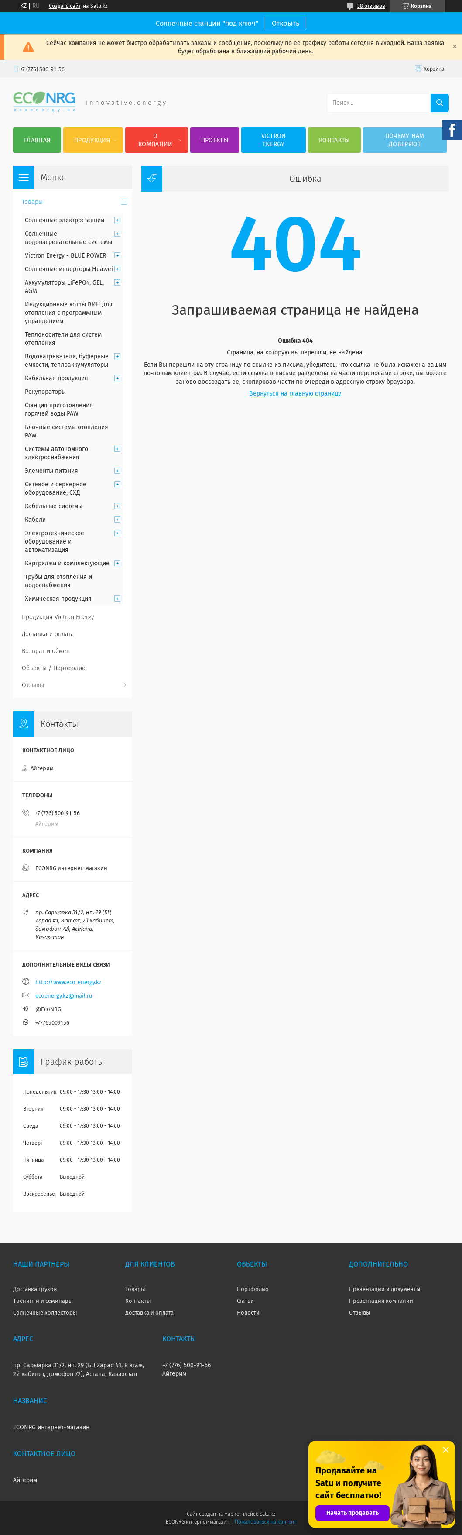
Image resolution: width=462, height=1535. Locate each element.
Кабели (35, 519)
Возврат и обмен (46, 651)
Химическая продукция (58, 598)
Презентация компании (381, 1301)
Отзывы (33, 685)
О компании (155, 140)
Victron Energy (273, 140)
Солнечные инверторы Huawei (69, 269)
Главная (37, 140)
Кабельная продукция (56, 378)
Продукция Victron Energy (58, 617)
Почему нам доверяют (404, 140)
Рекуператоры (45, 392)
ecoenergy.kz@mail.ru (63, 995)
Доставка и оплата (48, 634)
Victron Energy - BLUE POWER (65, 255)
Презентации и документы (385, 1289)
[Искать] (440, 103)
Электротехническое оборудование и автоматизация (54, 542)
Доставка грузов (35, 1289)
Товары (32, 202)
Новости (248, 1312)
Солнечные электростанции (64, 220)
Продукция (92, 140)
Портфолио (253, 1289)
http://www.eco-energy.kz (68, 982)
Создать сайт (65, 6)
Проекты (214, 140)
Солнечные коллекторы (45, 1312)
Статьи (245, 1301)
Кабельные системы (53, 506)
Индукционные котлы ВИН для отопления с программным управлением (69, 313)
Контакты (334, 140)
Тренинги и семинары (43, 1301)
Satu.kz (267, 1514)
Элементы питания (51, 471)
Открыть (285, 23)
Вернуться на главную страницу (295, 393)
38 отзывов (371, 6)
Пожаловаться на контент (265, 1522)
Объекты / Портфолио (54, 668)
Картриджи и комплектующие (67, 563)
